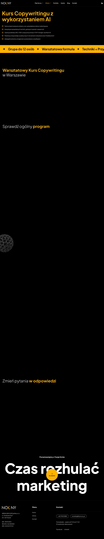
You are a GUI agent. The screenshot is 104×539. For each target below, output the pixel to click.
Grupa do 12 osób (21, 49)
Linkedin (66, 529)
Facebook (59, 529)
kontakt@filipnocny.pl (78, 516)
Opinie (63, 3)
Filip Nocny (39, 3)
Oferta (48, 3)
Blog (68, 3)
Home (34, 512)
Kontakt (74, 3)
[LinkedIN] (102, 3)
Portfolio (55, 3)
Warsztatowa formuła (58, 49)
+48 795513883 (62, 516)
